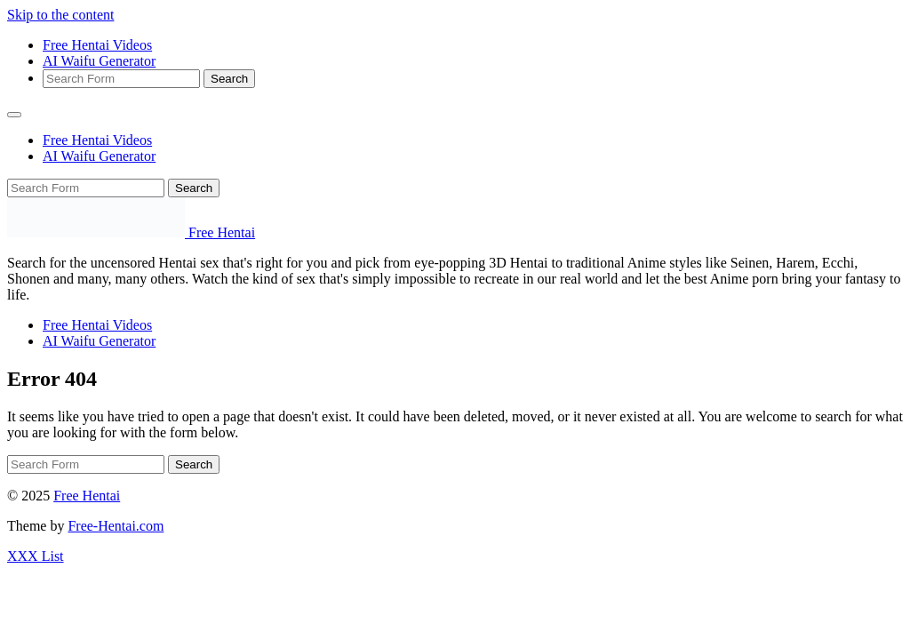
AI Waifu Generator (99, 60)
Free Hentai (86, 495)
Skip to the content (60, 14)
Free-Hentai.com (116, 525)
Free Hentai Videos (97, 44)
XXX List (35, 556)
